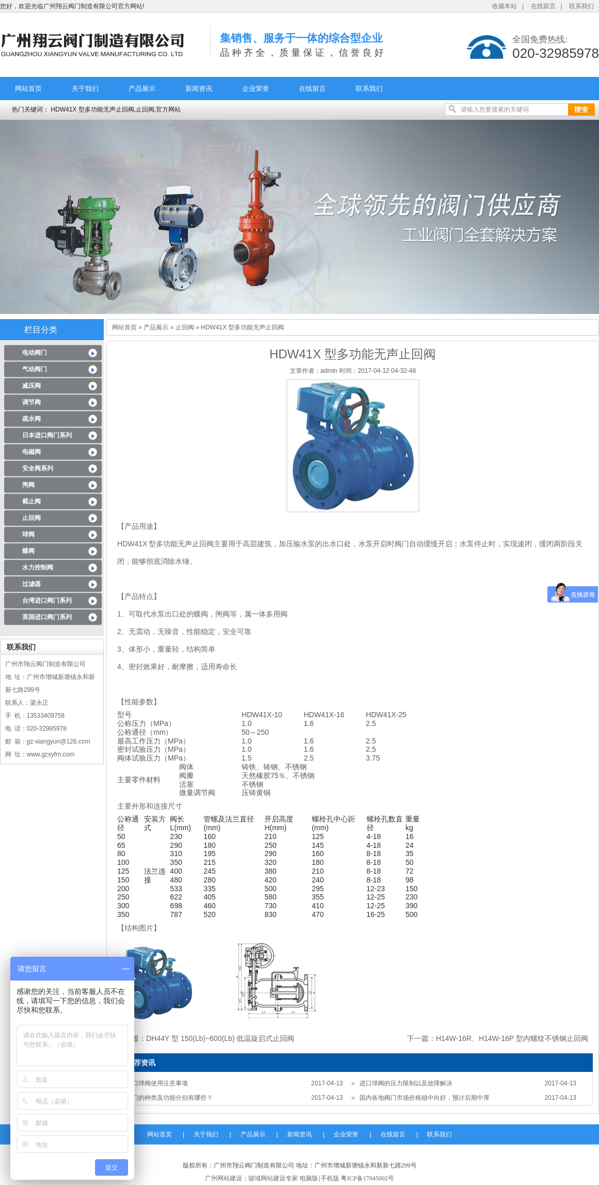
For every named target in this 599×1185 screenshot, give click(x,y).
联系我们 (581, 6)
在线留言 (543, 6)
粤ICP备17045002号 (367, 1178)
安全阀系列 (37, 468)
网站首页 (28, 88)
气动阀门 (34, 369)
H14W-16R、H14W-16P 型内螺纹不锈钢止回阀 (512, 1038)
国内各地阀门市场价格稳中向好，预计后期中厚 (424, 1097)
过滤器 (31, 584)
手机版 (330, 1178)
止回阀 (31, 518)
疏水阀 (31, 418)
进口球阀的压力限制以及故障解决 (405, 1083)
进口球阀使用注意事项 (157, 1083)
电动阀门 (34, 352)
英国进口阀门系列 (47, 617)
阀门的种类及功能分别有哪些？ (169, 1097)
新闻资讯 (198, 88)
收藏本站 (504, 6)
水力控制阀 (37, 567)
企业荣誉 (255, 88)
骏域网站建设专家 (273, 1178)
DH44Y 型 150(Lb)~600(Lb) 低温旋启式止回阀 (220, 1038)
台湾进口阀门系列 (47, 600)
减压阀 (31, 385)
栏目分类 (40, 329)
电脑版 (308, 1178)
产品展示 (142, 88)
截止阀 (31, 501)
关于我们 (85, 88)
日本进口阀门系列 (47, 435)
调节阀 (31, 402)
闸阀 (28, 484)
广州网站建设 (223, 1178)
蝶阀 (28, 551)
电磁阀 (31, 451)
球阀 (28, 534)
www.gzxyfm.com (51, 754)
